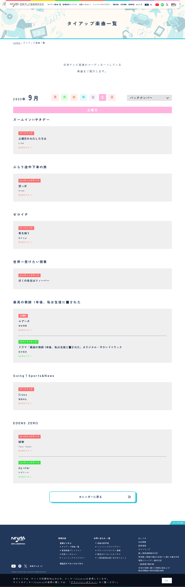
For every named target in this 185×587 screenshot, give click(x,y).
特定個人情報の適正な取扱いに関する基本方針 (158, 556)
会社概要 (123, 4)
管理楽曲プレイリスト (70, 4)
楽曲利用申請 (103, 543)
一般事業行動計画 (146, 564)
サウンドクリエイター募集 (109, 550)
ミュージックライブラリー (102, 4)
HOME (16, 42)
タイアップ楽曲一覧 (54, 4)
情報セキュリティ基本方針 (150, 560)
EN (151, 4)
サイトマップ (144, 549)
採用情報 (131, 4)
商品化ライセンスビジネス (71, 563)
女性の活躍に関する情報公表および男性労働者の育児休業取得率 (154, 569)
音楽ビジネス (66, 543)
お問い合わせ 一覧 (102, 538)
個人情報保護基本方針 (148, 553)
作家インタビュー (85, 4)
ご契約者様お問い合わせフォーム (112, 557)
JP (147, 4)
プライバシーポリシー (84, 582)
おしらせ (139, 4)
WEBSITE (23, 147)
